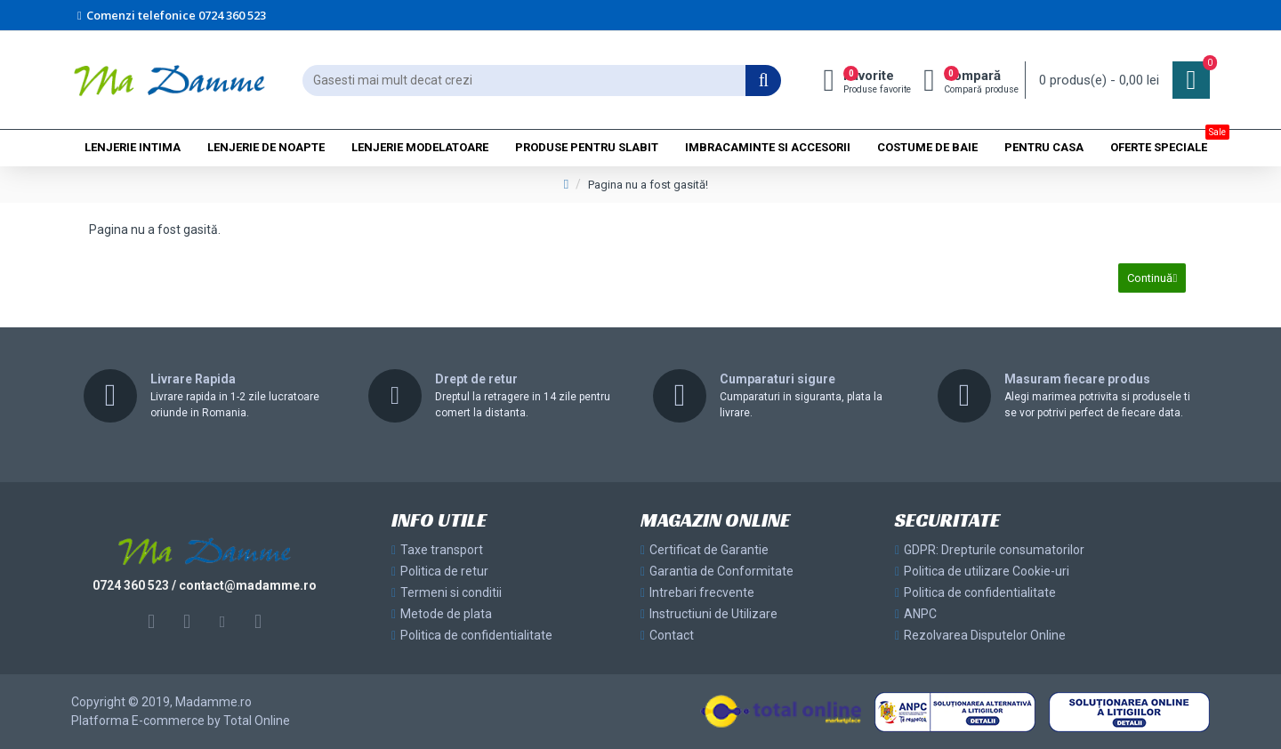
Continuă (1147, 280)
